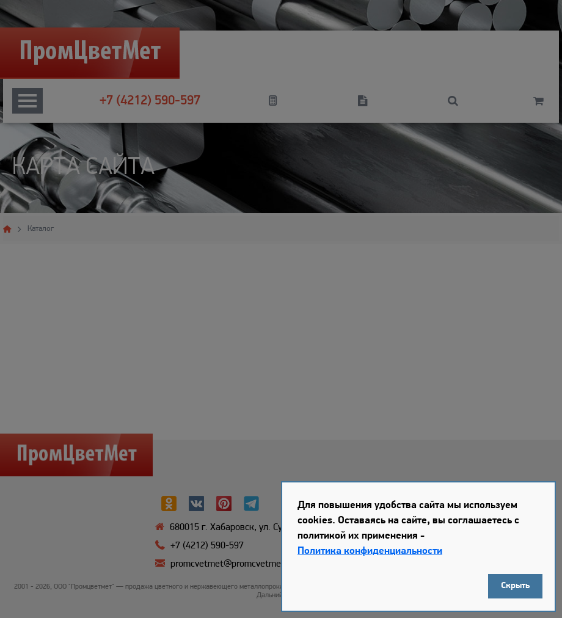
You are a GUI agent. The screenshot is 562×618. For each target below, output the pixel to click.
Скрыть (515, 586)
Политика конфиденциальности (369, 551)
